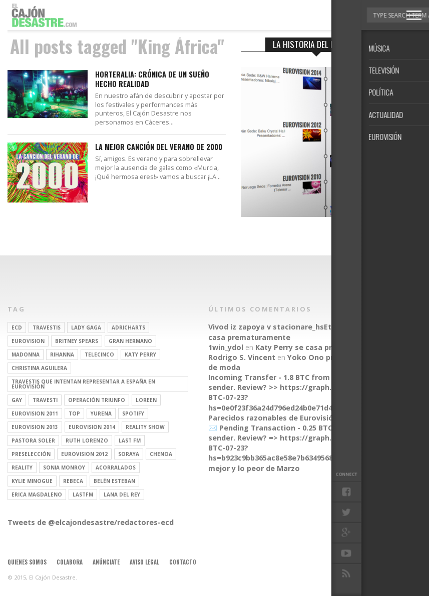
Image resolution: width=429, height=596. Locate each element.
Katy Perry (140, 354)
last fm (130, 440)
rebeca (73, 481)
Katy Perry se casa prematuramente (321, 347)
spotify (133, 413)
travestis (47, 327)
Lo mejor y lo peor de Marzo (294, 462)
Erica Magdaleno (37, 494)
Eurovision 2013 (35, 427)
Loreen (146, 400)
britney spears (76, 341)
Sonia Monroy (64, 467)
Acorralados (116, 467)
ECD (17, 327)
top (74, 413)
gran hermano (130, 341)
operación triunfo (96, 400)
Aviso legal (144, 562)
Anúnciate (106, 562)
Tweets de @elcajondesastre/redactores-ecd (91, 522)
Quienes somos (27, 562)
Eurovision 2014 (92, 427)
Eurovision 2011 (35, 413)
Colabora (70, 562)
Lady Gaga (86, 327)
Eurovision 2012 (84, 454)
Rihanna (62, 354)
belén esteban (114, 481)
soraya (128, 454)
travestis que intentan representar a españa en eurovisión (83, 384)
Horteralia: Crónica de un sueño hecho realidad (152, 79)
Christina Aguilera (39, 368)
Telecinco (99, 354)
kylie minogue (32, 481)
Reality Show (145, 427)
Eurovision (28, 341)
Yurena (101, 413)
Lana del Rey (122, 494)
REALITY (22, 467)
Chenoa (161, 454)
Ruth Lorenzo (87, 440)
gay (17, 400)
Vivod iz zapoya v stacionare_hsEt (269, 327)
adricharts (128, 327)
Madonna (26, 354)
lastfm (83, 494)
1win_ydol (225, 347)
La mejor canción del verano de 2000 (158, 147)
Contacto (182, 562)
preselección (31, 454)
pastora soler (33, 440)
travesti (45, 400)
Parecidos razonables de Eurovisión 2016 (282, 417)
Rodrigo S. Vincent (241, 357)
